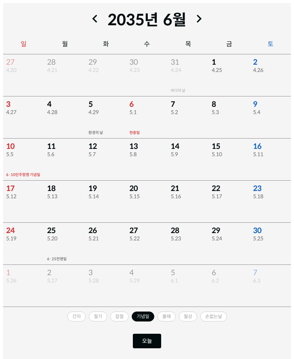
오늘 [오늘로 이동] (147, 341)
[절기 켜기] (98, 316)
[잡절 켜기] (119, 316)
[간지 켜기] (76, 316)
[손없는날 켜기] (213, 316)
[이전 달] (95, 19)
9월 (174, 20)
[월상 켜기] (188, 316)
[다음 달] (199, 19)
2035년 (133, 20)
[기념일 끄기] (143, 316)
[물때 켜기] (166, 316)
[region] (147, 180)
